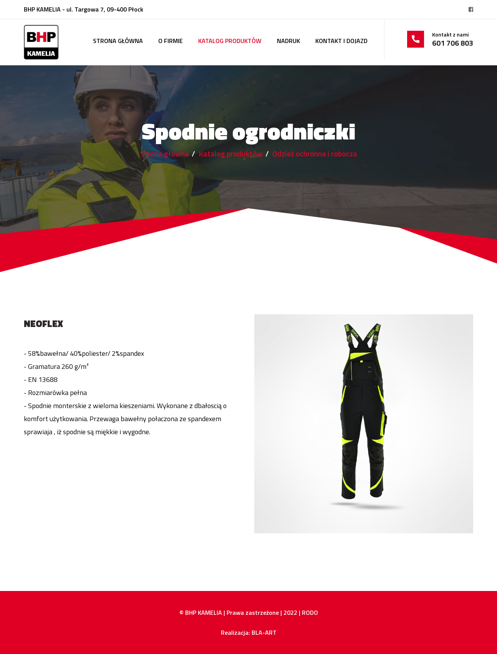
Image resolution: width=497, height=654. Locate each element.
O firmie (170, 40)
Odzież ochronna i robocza (314, 153)
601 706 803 (452, 43)
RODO (310, 612)
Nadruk (288, 40)
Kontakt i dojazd (341, 40)
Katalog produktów (230, 40)
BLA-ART (264, 632)
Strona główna (118, 40)
